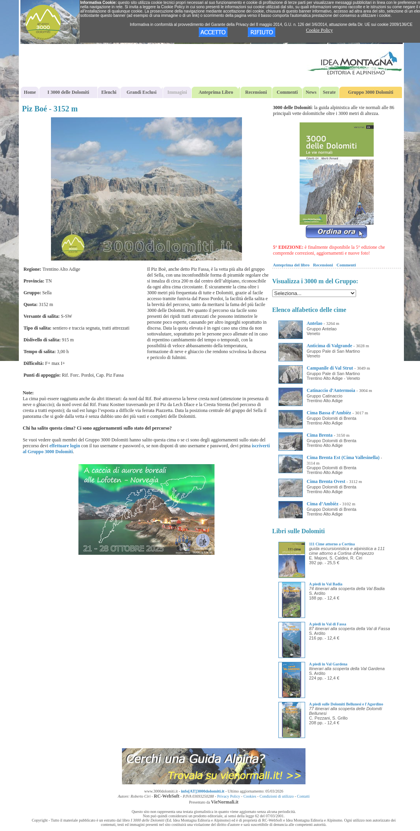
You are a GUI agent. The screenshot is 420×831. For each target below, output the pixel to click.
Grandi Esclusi (141, 92)
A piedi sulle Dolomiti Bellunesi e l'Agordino (346, 704)
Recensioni (256, 92)
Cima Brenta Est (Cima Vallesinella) (343, 457)
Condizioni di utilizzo (277, 796)
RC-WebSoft (166, 796)
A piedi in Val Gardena (328, 664)
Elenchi (108, 92)
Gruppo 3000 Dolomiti (370, 92)
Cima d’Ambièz (322, 504)
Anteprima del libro (291, 264)
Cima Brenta (320, 435)
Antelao (314, 323)
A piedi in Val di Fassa (327, 624)
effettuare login (64, 445)
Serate (329, 92)
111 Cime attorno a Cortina (332, 544)
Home (30, 92)
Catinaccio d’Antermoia (331, 390)
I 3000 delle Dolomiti (68, 92)
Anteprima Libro (216, 92)
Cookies (250, 796)
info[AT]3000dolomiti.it (203, 791)
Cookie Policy (319, 30)
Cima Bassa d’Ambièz (329, 413)
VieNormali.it (224, 802)
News (311, 92)
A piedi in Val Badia (325, 584)
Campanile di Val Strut (330, 368)
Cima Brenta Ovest (326, 481)
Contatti (303, 796)
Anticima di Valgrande (329, 345)
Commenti (287, 92)
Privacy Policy (228, 796)
